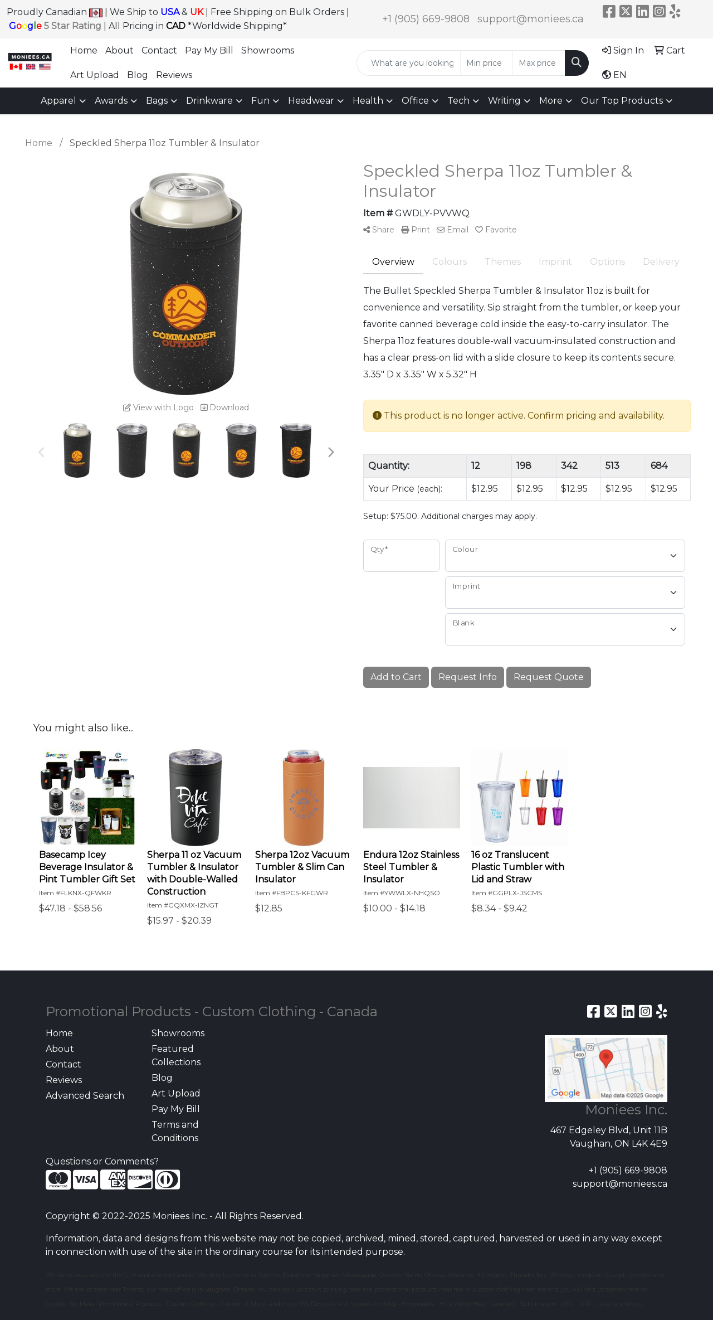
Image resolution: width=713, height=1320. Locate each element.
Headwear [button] (311, 100)
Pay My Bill (209, 50)
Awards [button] (111, 100)
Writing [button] (504, 100)
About (119, 50)
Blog (137, 75)
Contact (159, 50)
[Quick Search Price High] (538, 63)
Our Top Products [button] (622, 100)
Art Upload (94, 75)
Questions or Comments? (102, 1161)
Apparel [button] (58, 100)
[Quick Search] (408, 63)
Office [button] (415, 100)
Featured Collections (176, 1055)
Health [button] (368, 100)
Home (83, 50)
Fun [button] (260, 100)
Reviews (174, 75)
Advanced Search (85, 1095)
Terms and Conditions (175, 1131)
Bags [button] (157, 100)
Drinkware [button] (209, 100)
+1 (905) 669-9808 (426, 19)
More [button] (551, 100)
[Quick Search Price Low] (486, 63)
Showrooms (267, 50)
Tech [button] (458, 100)
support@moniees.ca (530, 19)
